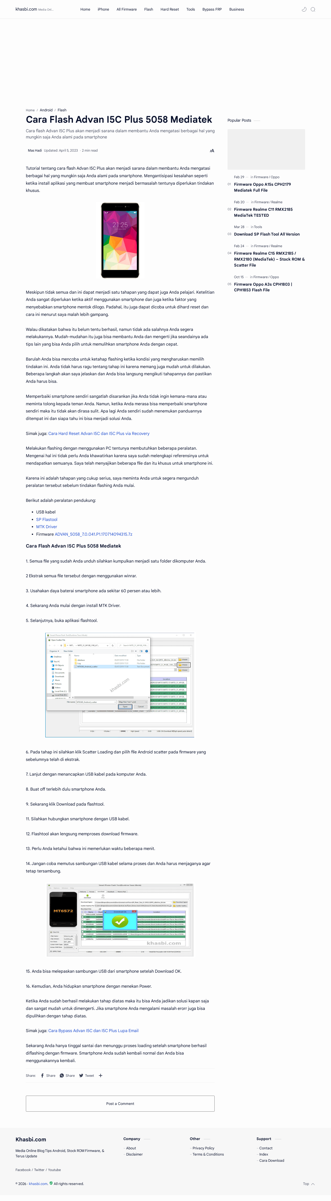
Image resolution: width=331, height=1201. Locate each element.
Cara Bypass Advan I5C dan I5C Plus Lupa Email (93, 1032)
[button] (304, 9)
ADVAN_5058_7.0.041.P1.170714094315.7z (93, 536)
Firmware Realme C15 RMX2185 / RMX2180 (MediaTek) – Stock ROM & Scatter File (269, 260)
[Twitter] (39, 1176)
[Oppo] (275, 178)
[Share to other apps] (100, 1077)
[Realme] (276, 203)
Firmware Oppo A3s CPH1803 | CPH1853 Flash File (263, 288)
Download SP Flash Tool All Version (267, 235)
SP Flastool (46, 521)
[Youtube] (54, 1176)
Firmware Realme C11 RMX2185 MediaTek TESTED (263, 213)
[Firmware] (262, 178)
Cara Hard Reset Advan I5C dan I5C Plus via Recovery (98, 435)
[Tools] (258, 228)
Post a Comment (120, 1105)
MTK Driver (46, 528)
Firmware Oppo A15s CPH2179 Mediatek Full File (262, 188)
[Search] (313, 9)
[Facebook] (23, 1176)
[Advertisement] (165, 63)
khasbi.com (26, 9)
